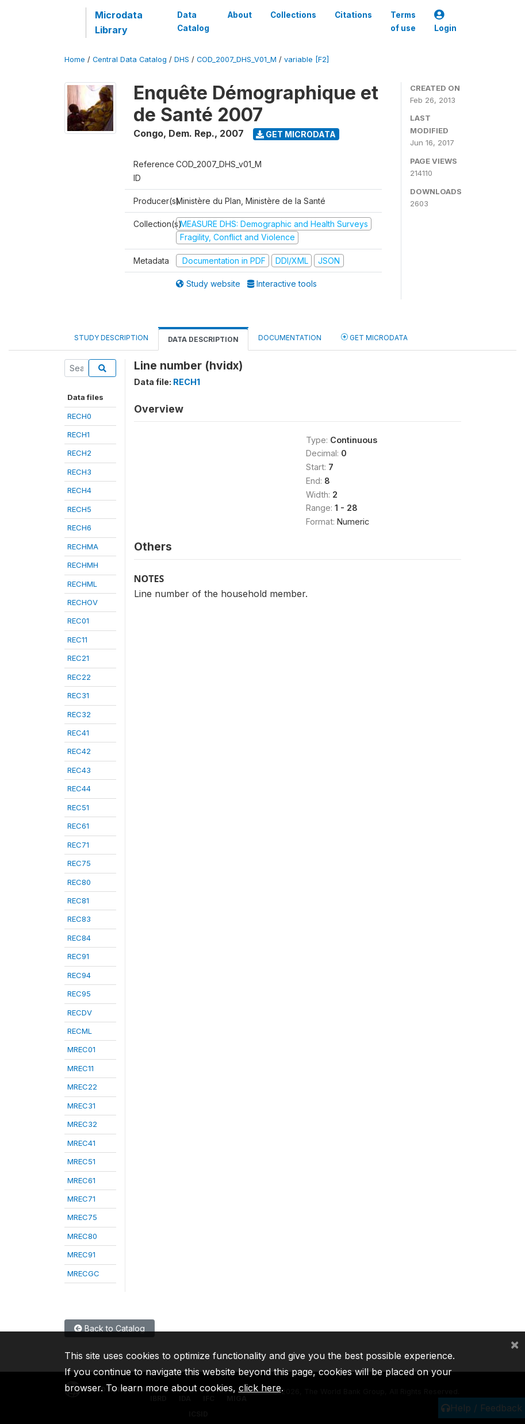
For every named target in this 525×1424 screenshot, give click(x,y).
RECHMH (82, 564)
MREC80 (82, 1236)
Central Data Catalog (130, 59)
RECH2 (79, 452)
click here (260, 1388)
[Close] (514, 1344)
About (240, 15)
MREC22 (82, 1086)
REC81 (78, 900)
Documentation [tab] (289, 337)
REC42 (79, 751)
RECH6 (79, 527)
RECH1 (78, 434)
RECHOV (82, 602)
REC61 (78, 825)
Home (74, 59)
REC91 (78, 956)
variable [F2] (306, 59)
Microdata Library (119, 22)
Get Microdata (296, 134)
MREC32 (82, 1124)
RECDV (79, 1012)
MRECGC (83, 1273)
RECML (79, 1031)
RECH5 (79, 509)
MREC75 (82, 1217)
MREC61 (81, 1180)
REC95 (79, 993)
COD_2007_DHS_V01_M (237, 59)
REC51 (78, 807)
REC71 (78, 844)
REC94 (79, 975)
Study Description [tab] (111, 337)
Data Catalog (193, 21)
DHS (181, 59)
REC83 (79, 918)
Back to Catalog (109, 1328)
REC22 (79, 677)
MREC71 (81, 1198)
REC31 (78, 695)
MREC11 (80, 1068)
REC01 (78, 620)
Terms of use (403, 21)
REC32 (79, 714)
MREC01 (81, 1049)
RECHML (82, 583)
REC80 (79, 882)
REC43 (79, 770)
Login (445, 21)
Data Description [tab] (203, 339)
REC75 (79, 863)
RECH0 (79, 416)
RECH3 (79, 471)
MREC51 (81, 1161)
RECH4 (79, 490)
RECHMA (82, 546)
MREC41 (81, 1143)
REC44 (79, 788)
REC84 (79, 937)
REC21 (78, 658)
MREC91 (81, 1254)
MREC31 (81, 1105)
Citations (353, 15)
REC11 (77, 639)
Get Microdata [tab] (374, 337)
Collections (293, 15)
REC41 (78, 732)
